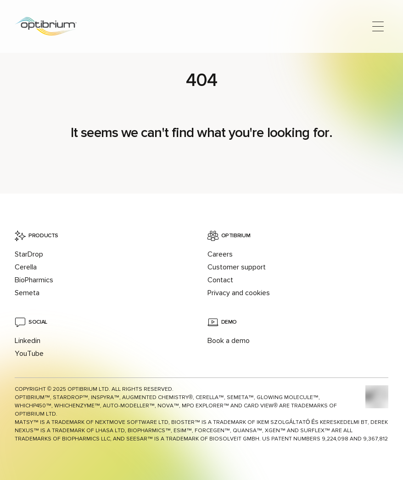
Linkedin (27, 340)
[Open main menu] (378, 26)
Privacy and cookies (238, 292)
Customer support (236, 267)
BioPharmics (34, 280)
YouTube (29, 353)
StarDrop (29, 254)
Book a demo (228, 340)
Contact (220, 280)
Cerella (26, 267)
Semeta (27, 292)
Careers (220, 254)
